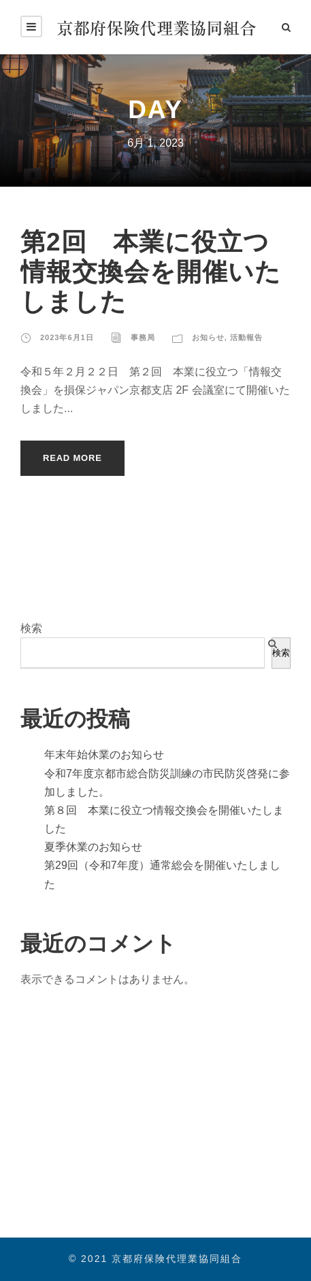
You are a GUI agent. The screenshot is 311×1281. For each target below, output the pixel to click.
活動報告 (246, 337)
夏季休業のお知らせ (93, 847)
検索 (31, 628)
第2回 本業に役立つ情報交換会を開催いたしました (150, 272)
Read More (72, 458)
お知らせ (208, 337)
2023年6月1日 (67, 337)
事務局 (143, 337)
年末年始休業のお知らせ (104, 754)
